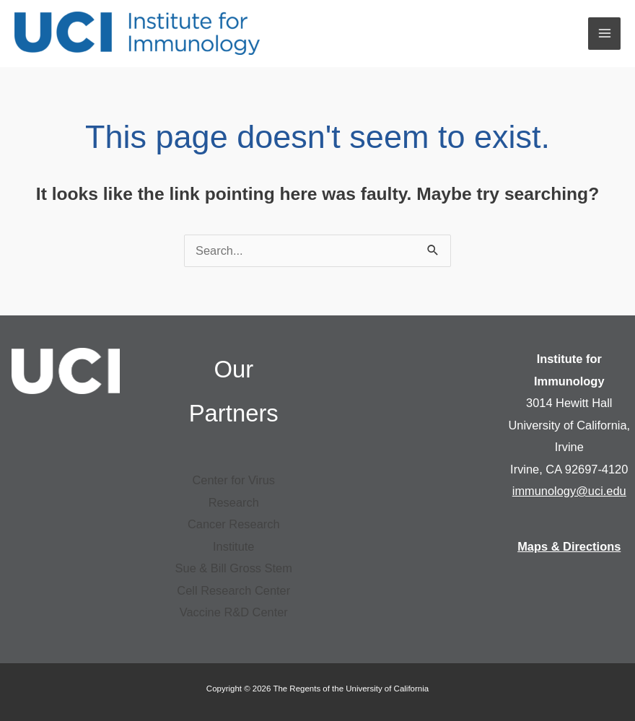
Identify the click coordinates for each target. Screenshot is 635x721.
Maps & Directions (569, 546)
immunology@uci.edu (569, 490)
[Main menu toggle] (604, 33)
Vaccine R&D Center (234, 612)
